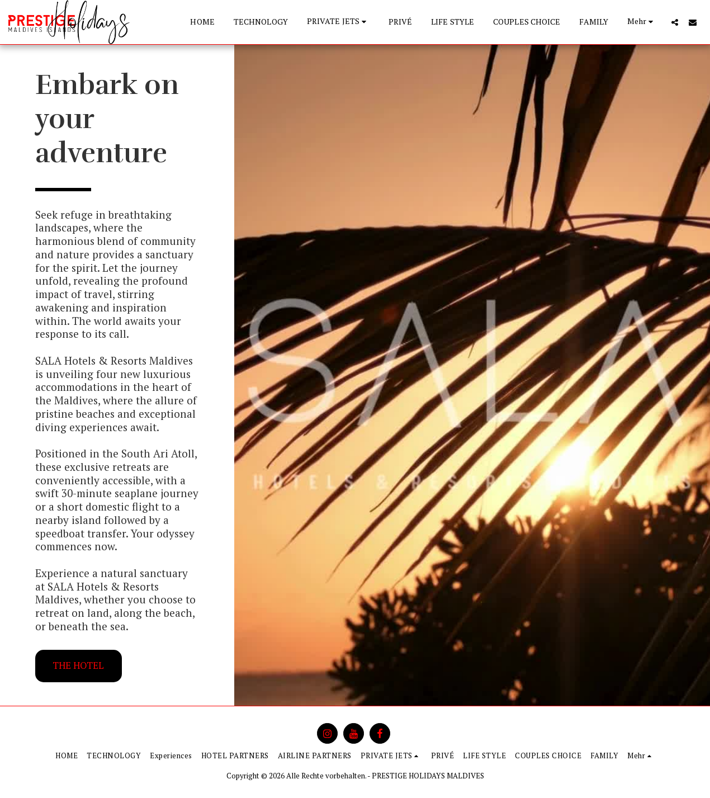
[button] (338, 22)
